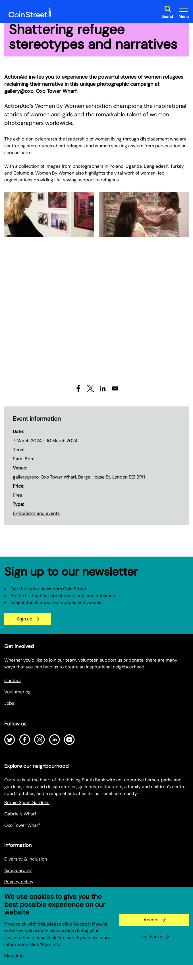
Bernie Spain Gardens (26, 802)
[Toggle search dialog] (168, 12)
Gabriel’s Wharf (20, 814)
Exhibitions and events (36, 513)
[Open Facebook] (24, 739)
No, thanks (151, 937)
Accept (151, 920)
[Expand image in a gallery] (49, 214)
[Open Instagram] (39, 739)
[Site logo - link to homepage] (29, 12)
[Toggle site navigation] (184, 12)
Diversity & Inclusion (25, 859)
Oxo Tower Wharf (22, 825)
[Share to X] (91, 388)
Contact (12, 680)
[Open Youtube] (69, 739)
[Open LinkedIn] (54, 739)
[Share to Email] (115, 388)
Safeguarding (18, 870)
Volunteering (17, 692)
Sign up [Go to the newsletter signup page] (24, 619)
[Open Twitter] (9, 739)
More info (14, 956)
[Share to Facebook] (78, 388)
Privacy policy (19, 882)
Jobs (9, 703)
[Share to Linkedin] (103, 388)
